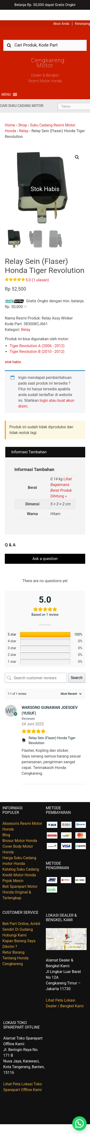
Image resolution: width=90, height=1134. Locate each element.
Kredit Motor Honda (19, 864)
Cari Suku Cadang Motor (21, 95)
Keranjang (82, 13)
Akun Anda (61, 13)
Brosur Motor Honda (19, 830)
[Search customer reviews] (36, 667)
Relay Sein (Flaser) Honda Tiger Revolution (52, 730)
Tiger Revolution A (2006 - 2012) (37, 335)
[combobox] (45, 34)
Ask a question (45, 548)
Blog (6, 824)
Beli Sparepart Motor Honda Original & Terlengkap (20, 882)
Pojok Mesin (13, 870)
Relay (23, 120)
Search (77, 667)
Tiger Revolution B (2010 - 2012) (37, 341)
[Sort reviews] (70, 683)
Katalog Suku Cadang (20, 859)
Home (10, 114)
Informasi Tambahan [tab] (29, 441)
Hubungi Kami (14, 924)
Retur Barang (13, 942)
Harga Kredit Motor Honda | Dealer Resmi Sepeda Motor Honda (45, 25)
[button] (6, 84)
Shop (22, 114)
